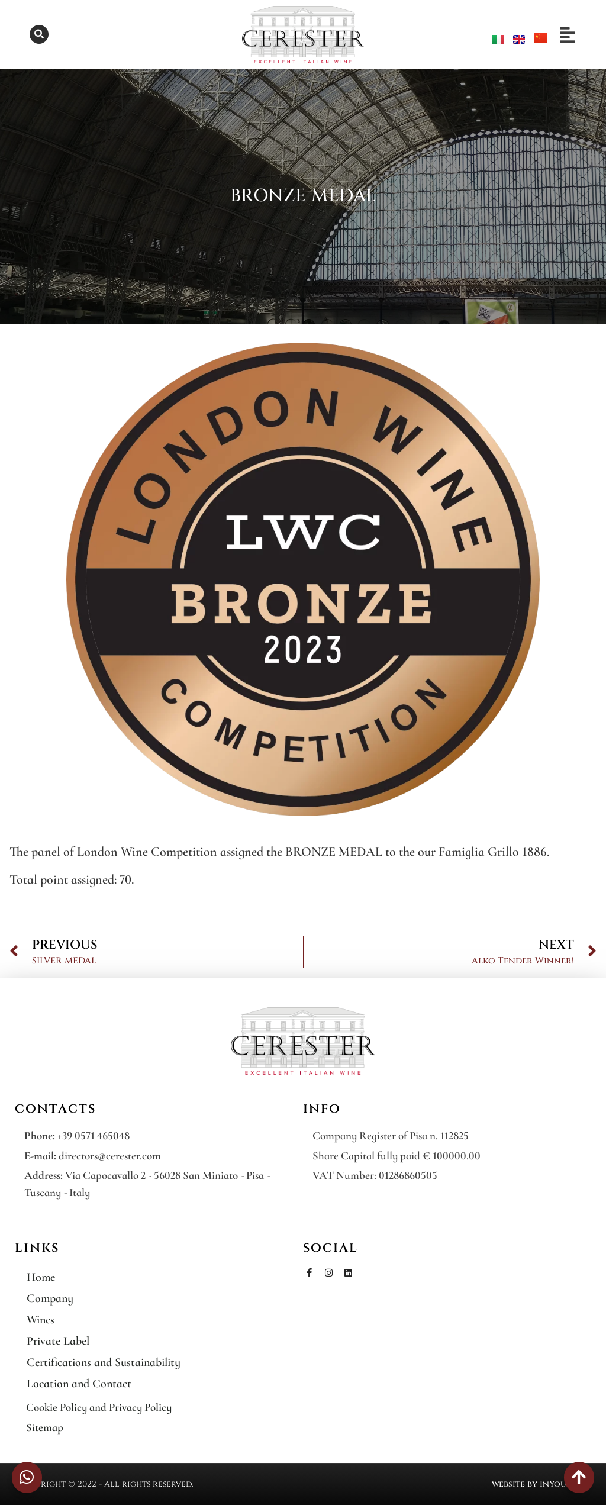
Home (41, 1277)
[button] (39, 34)
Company (50, 1298)
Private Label (58, 1341)
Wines (40, 1320)
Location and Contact (79, 1384)
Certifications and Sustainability (103, 1362)
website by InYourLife (540, 1484)
